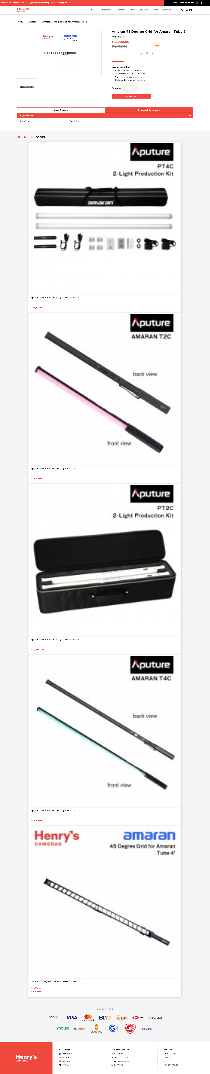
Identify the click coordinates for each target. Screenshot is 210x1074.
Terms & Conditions (120, 1061)
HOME (20, 22)
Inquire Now (131, 96)
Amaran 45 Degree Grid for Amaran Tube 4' (54, 981)
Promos (94, 10)
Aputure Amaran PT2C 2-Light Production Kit (55, 639)
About (167, 1058)
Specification (61, 110)
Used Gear (143, 10)
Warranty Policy (119, 1058)
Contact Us (117, 1054)
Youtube (65, 1061)
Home (84, 10)
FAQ (166, 1061)
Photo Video (107, 10)
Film (133, 10)
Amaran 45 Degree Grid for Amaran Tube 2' (65, 22)
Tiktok (64, 1065)
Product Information (149, 110)
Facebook (65, 1054)
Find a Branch (170, 1054)
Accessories (122, 10)
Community (167, 10)
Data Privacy (117, 1065)
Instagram (65, 1058)
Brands (155, 10)
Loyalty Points (171, 1065)
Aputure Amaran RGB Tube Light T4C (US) (53, 810)
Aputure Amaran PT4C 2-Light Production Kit (55, 297)
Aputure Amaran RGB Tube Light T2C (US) (53, 468)
